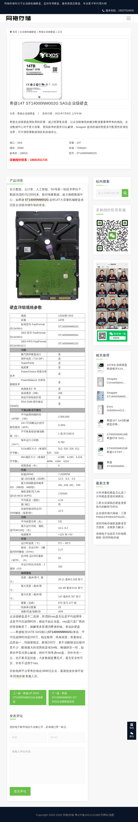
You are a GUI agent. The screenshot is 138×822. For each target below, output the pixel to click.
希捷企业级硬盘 (47, 31)
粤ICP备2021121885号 (89, 814)
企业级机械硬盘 (28, 31)
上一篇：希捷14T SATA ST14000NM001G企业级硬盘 (27, 696)
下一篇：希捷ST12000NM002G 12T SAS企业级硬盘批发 (64, 696)
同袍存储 (19, 675)
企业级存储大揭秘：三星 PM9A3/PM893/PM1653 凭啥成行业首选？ (111, 516)
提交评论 (20, 790)
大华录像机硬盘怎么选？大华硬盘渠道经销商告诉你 (111, 495)
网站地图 (108, 814)
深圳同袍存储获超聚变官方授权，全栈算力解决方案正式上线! (111, 526)
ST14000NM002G (37, 199)
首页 (15, 31)
